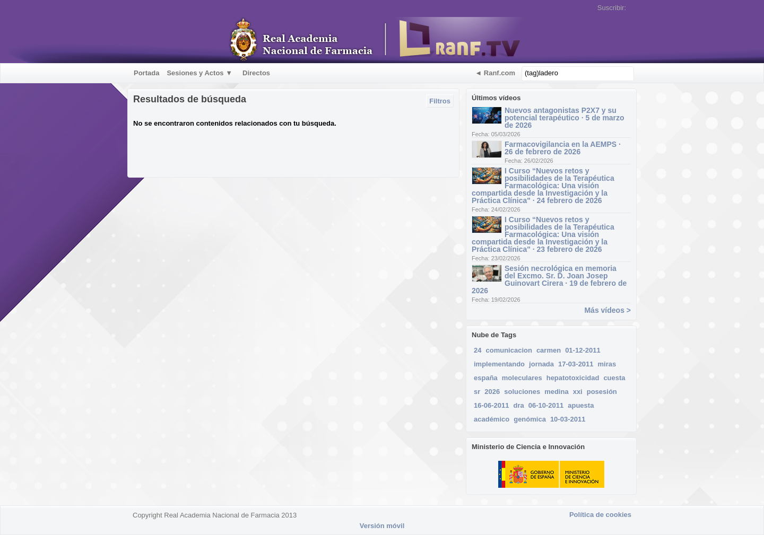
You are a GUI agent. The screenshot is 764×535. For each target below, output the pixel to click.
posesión (602, 392)
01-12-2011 (583, 350)
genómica (530, 419)
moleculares (522, 378)
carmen (548, 350)
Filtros (439, 101)
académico (491, 419)
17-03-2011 (576, 364)
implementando (499, 364)
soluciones (522, 392)
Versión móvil (382, 526)
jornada (541, 364)
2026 (492, 392)
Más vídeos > (607, 310)
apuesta (581, 405)
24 (477, 350)
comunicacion (508, 350)
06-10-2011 (546, 405)
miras (607, 364)
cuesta (614, 378)
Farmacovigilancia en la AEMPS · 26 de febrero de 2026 (563, 148)
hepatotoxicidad (573, 378)
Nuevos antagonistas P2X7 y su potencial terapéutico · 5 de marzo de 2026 (564, 117)
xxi (578, 392)
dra (519, 405)
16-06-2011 (491, 405)
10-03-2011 (568, 419)
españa (486, 378)
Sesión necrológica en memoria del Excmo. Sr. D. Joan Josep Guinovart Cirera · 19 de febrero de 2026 (549, 279)
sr (477, 392)
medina (556, 392)
